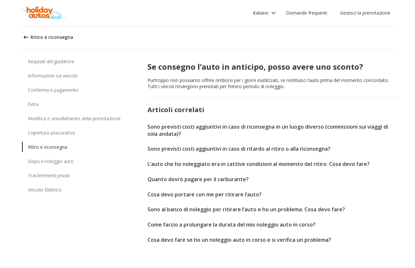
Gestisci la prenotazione (365, 13)
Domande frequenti (306, 13)
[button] (264, 12)
